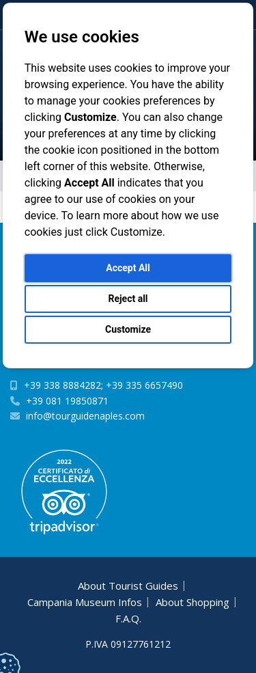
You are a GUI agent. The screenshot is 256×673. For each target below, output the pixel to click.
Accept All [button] (128, 267)
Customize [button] (128, 329)
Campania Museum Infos (84, 602)
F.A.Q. (128, 618)
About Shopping (192, 602)
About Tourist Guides (128, 585)
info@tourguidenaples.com (85, 415)
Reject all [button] (127, 298)
